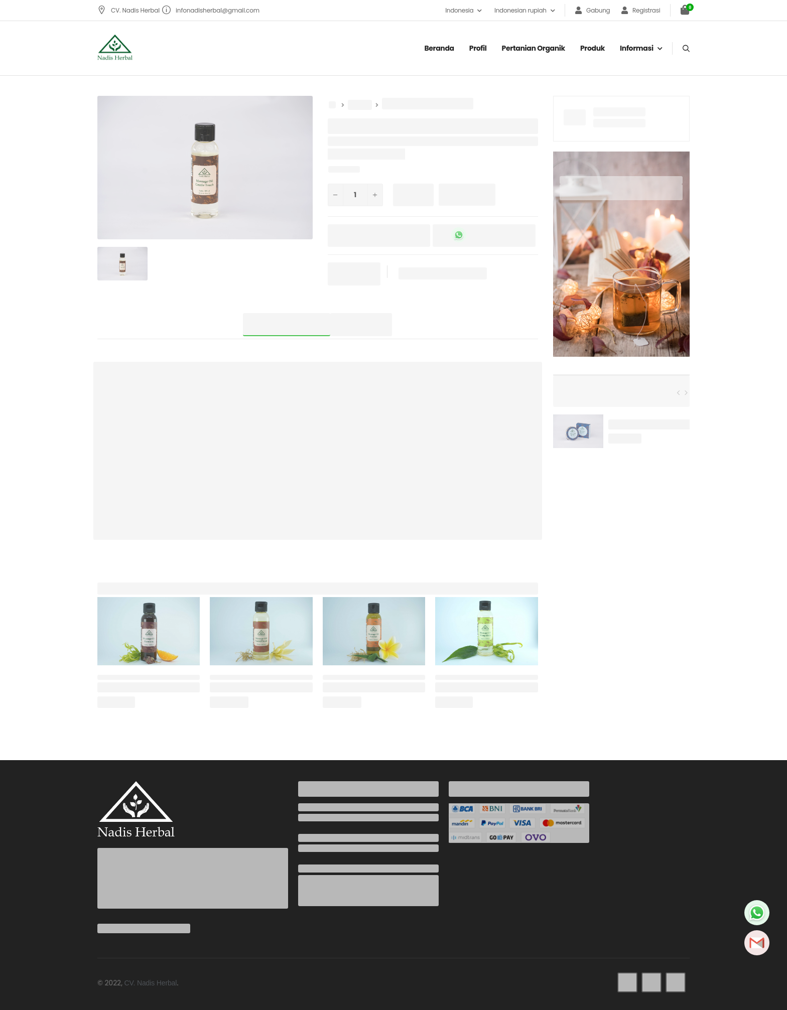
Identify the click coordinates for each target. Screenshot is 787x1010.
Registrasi (640, 10)
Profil (478, 48)
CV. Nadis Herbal (129, 10)
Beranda (439, 48)
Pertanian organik (533, 48)
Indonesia (459, 10)
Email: (308, 838)
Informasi (636, 48)
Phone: (310, 807)
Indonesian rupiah (520, 10)
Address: (314, 868)
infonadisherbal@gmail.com (210, 10)
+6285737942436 (326, 818)
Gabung (592, 10)
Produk (592, 48)
